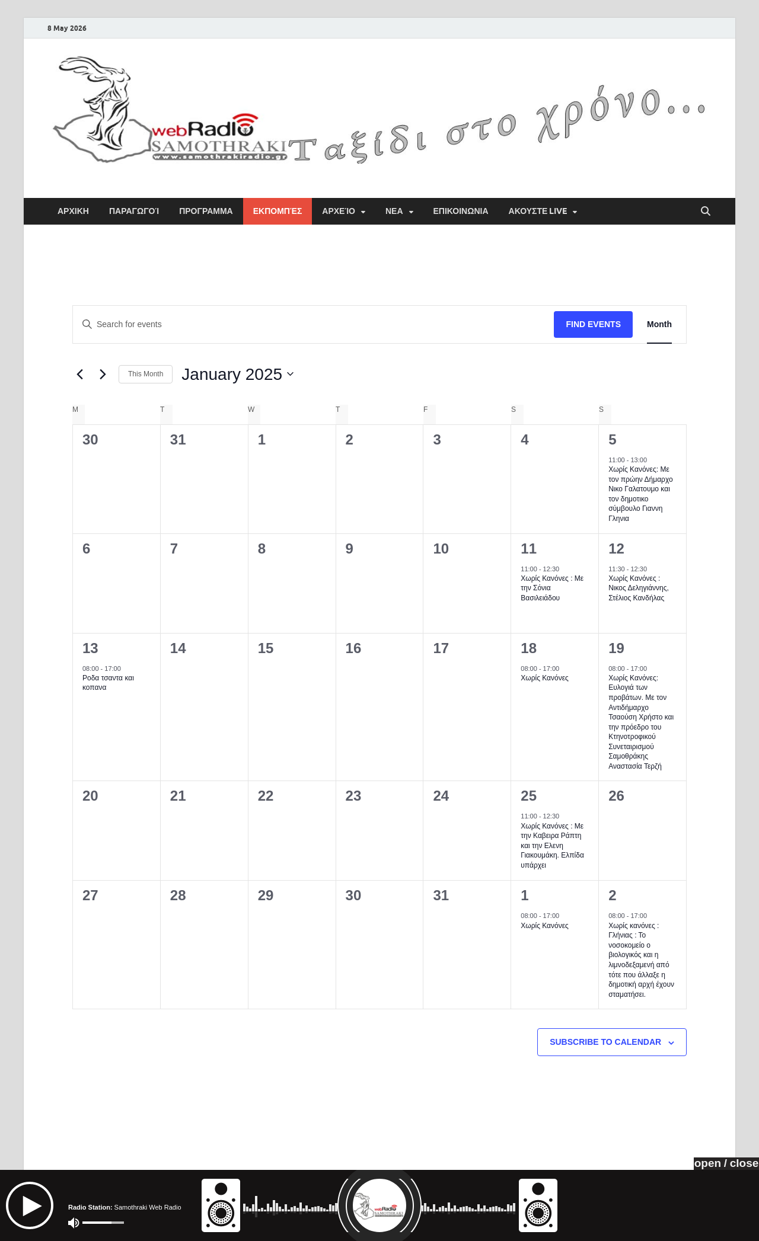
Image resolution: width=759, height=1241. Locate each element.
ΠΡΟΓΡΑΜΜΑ (206, 211)
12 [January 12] (616, 548)
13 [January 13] (90, 648)
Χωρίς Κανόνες (545, 678)
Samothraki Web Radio (158, 1223)
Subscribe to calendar (605, 1042)
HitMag (696, 1223)
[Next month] (102, 374)
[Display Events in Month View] (659, 324)
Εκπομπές (277, 211)
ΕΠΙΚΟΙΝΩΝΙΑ (461, 211)
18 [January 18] (529, 648)
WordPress (644, 1223)
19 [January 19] (616, 648)
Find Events (593, 324)
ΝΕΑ (394, 211)
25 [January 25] (529, 796)
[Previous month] (79, 374)
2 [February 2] (612, 895)
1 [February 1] (524, 895)
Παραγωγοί (134, 211)
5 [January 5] (612, 439)
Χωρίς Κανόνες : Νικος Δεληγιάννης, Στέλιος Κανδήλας (638, 588)
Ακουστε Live (538, 211)
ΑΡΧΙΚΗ (73, 211)
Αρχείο (338, 211)
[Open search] (706, 211)
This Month (145, 374)
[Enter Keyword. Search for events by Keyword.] (313, 324)
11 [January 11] (529, 548)
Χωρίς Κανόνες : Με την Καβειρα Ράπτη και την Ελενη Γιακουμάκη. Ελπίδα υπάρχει (552, 845)
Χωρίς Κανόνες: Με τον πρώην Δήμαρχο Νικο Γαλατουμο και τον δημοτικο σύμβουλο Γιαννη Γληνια (640, 494)
